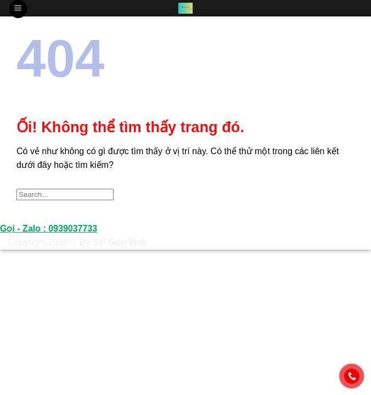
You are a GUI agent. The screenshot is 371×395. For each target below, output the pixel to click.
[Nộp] (342, 194)
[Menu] (18, 9)
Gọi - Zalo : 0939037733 (48, 228)
